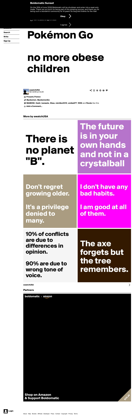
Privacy (70, 414)
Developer (46, 414)
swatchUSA (34, 90)
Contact (57, 414)
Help (29, 414)
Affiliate (40, 414)
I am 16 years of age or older (45, 20)
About (25, 414)
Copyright (64, 414)
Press (52, 414)
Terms (76, 414)
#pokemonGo (43, 100)
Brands (34, 414)
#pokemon (31, 100)
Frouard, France (33, 97)
